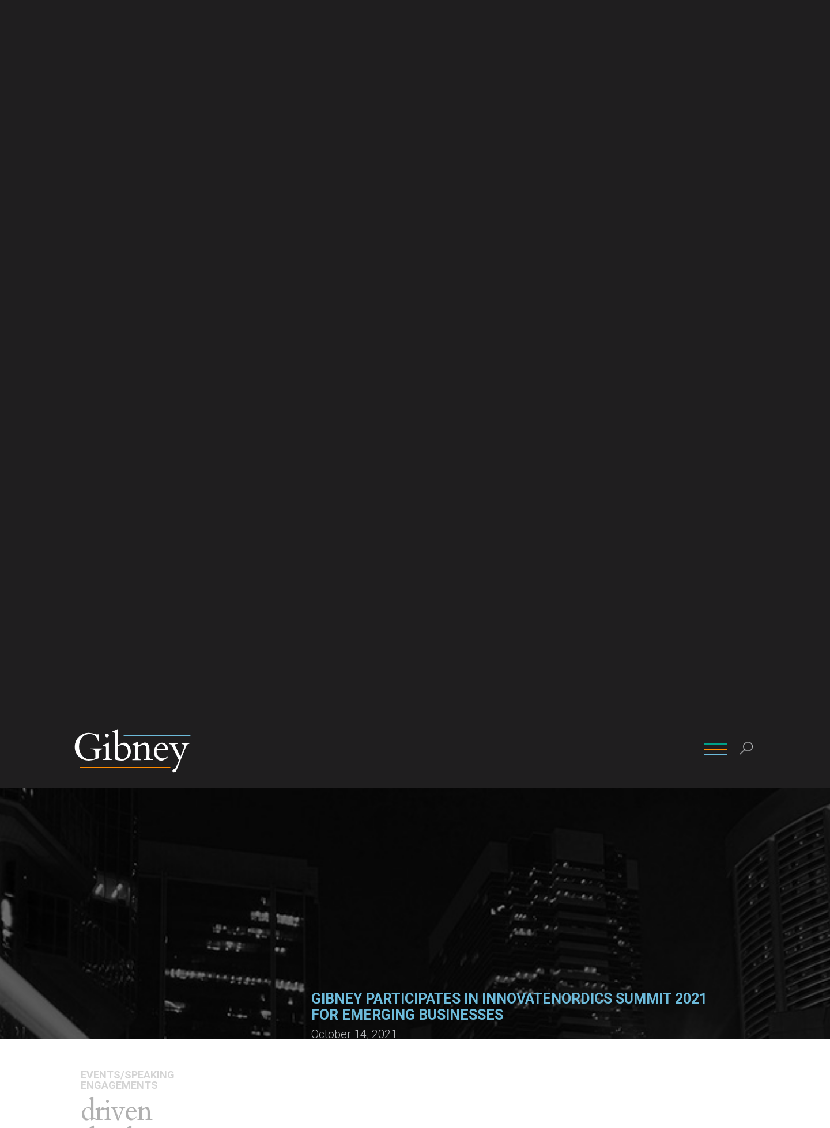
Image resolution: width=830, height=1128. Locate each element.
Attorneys (104, 418)
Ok (669, 1110)
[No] (815, 1110)
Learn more (334, 614)
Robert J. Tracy (449, 805)
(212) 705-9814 (450, 838)
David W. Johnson (347, 805)
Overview (101, 401)
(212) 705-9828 (342, 838)
